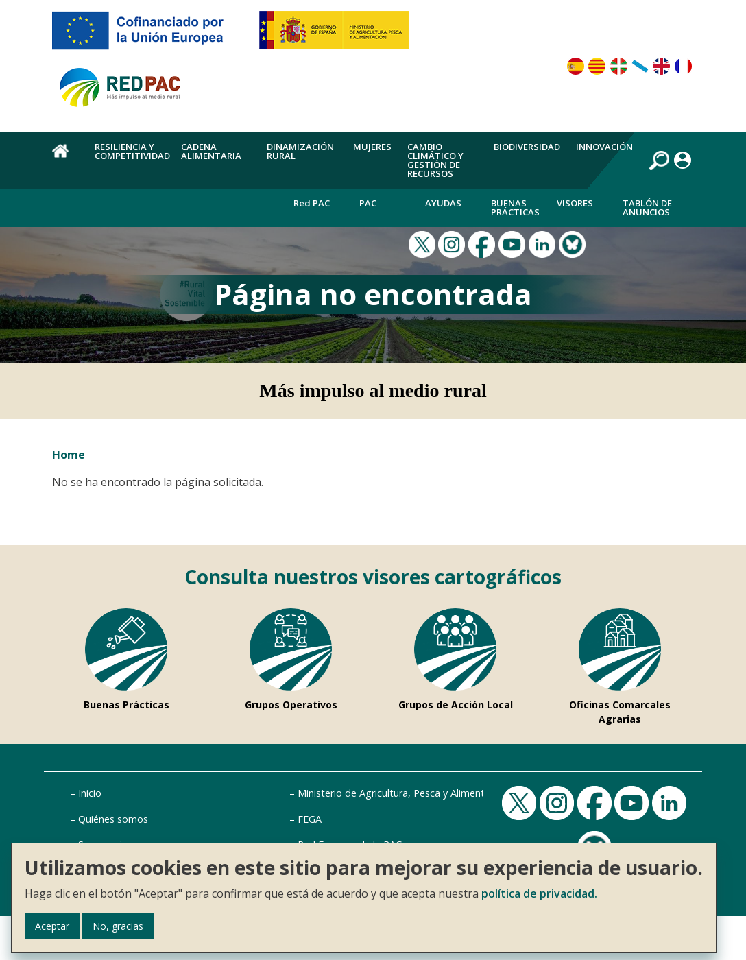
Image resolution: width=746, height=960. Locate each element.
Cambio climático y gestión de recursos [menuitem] (435, 160)
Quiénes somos (113, 819)
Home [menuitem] (65, 158)
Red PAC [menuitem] (311, 203)
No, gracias (118, 926)
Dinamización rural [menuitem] (300, 151)
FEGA (310, 819)
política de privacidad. (539, 893)
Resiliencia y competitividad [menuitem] (132, 151)
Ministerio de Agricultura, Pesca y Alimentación (403, 793)
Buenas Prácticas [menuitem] (515, 207)
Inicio (89, 793)
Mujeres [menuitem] (372, 147)
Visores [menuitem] (575, 203)
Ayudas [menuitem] (443, 203)
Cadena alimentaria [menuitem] (211, 151)
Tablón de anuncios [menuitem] (647, 207)
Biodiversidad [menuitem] (527, 147)
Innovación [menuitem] (604, 147)
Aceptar (52, 926)
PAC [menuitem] (367, 203)
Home (68, 454)
